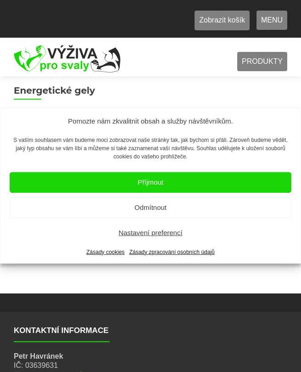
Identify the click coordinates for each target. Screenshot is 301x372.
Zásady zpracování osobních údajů (172, 251)
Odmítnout (150, 207)
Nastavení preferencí (150, 233)
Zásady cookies (105, 251)
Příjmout (150, 182)
